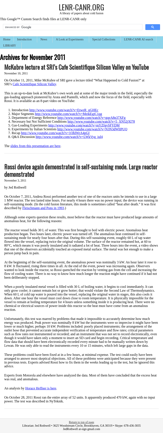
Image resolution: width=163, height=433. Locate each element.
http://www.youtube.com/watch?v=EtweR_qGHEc (63, 110)
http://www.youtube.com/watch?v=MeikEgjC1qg (68, 114)
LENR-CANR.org (81, 7)
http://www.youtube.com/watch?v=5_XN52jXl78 (101, 121)
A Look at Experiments (70, 40)
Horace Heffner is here (40, 388)
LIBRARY (10, 46)
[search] (72, 27)
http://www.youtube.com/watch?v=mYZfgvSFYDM (83, 125)
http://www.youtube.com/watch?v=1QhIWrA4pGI (55, 133)
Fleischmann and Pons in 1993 (43, 208)
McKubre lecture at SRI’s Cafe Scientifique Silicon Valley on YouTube (76, 67)
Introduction (24, 40)
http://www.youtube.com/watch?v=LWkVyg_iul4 (69, 137)
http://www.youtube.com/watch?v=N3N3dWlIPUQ (92, 129)
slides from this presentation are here (35, 146)
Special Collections (104, 40)
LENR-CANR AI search (138, 39)
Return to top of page (81, 422)
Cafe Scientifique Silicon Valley (34, 84)
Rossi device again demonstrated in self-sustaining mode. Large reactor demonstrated (80, 170)
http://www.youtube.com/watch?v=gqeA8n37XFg (92, 117)
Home (6, 39)
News (44, 40)
